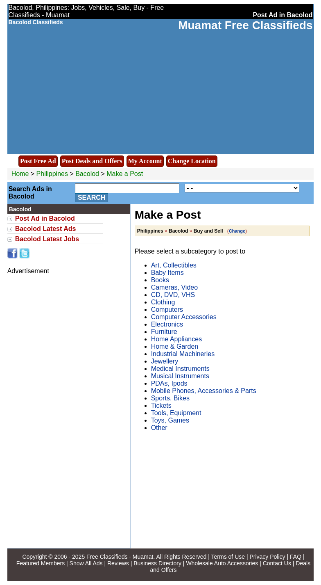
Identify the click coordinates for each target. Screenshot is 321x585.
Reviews (118, 563)
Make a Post (124, 173)
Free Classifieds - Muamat (119, 556)
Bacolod (88, 173)
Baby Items (167, 272)
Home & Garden (175, 346)
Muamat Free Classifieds (245, 25)
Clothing (163, 302)
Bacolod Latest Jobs (47, 238)
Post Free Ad (38, 161)
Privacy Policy (267, 556)
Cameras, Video (174, 287)
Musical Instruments (180, 375)
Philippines (52, 173)
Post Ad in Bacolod (45, 218)
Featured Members (40, 563)
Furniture (164, 331)
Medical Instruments (180, 368)
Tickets (161, 405)
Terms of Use (228, 556)
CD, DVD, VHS (173, 294)
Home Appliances (176, 339)
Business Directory (157, 563)
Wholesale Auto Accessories (222, 563)
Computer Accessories (184, 316)
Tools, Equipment (176, 412)
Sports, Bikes (170, 398)
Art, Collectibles (174, 265)
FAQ (295, 556)
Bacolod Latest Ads (45, 228)
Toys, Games (170, 420)
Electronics (167, 324)
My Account (145, 161)
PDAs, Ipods (169, 383)
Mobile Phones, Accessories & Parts (203, 390)
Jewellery (165, 361)
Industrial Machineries (183, 353)
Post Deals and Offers (92, 161)
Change (237, 231)
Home (20, 173)
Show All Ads (86, 563)
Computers (167, 309)
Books (160, 280)
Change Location (192, 161)
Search (92, 197)
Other (159, 427)
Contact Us (277, 563)
